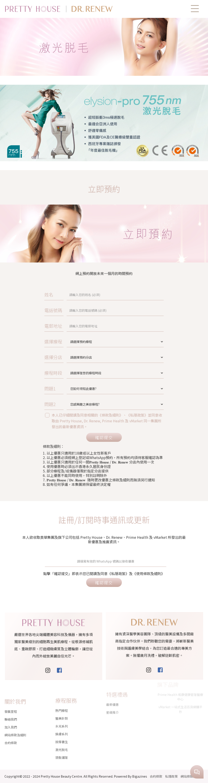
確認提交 (104, 437)
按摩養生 (61, 726)
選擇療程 (85, 341)
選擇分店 (85, 357)
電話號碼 (85, 310)
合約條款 (10, 736)
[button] (195, 8)
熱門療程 (61, 694)
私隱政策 (171, 776)
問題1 (84, 388)
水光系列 (61, 710)
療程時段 (85, 373)
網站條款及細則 (15, 728)
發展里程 (10, 705)
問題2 (84, 404)
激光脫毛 (61, 734)
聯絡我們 (10, 713)
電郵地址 (85, 326)
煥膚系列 (61, 718)
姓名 (83, 294)
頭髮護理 (61, 741)
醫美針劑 (61, 702)
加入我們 (10, 721)
